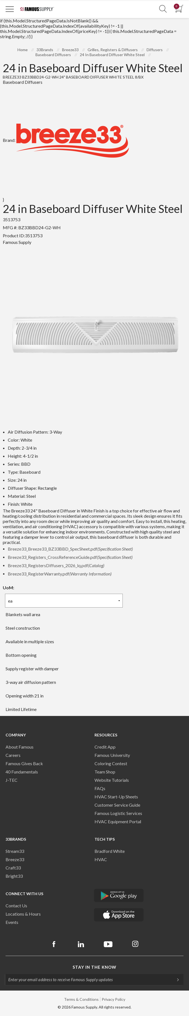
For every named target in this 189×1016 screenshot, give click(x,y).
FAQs (99, 788)
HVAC (100, 859)
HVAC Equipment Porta (117, 821)
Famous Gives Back (24, 763)
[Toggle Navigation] (10, 8)
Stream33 (15, 851)
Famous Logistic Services (118, 813)
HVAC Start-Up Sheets (116, 796)
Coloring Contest (110, 763)
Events (12, 922)
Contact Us (16, 905)
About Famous (20, 746)
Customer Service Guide (117, 804)
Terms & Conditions (81, 999)
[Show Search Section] (163, 9)
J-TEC (11, 780)
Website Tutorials (111, 780)
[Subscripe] (175, 979)
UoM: (8, 587)
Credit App (105, 746)
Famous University (112, 755)
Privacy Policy (113, 999)
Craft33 (13, 867)
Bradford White (109, 851)
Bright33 (14, 876)
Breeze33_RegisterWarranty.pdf (59, 573)
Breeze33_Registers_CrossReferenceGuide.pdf (70, 557)
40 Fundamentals (22, 771)
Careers (13, 755)
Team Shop (104, 771)
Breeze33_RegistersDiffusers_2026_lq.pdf (56, 565)
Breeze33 (15, 859)
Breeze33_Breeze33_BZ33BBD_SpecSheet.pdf (70, 548)
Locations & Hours (23, 913)
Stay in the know (94, 967)
